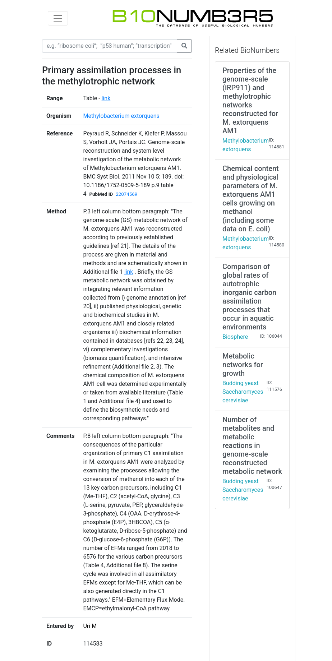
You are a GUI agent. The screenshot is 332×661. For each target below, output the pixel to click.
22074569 (126, 194)
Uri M (90, 626)
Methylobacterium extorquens (121, 115)
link (106, 98)
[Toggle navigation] (58, 18)
